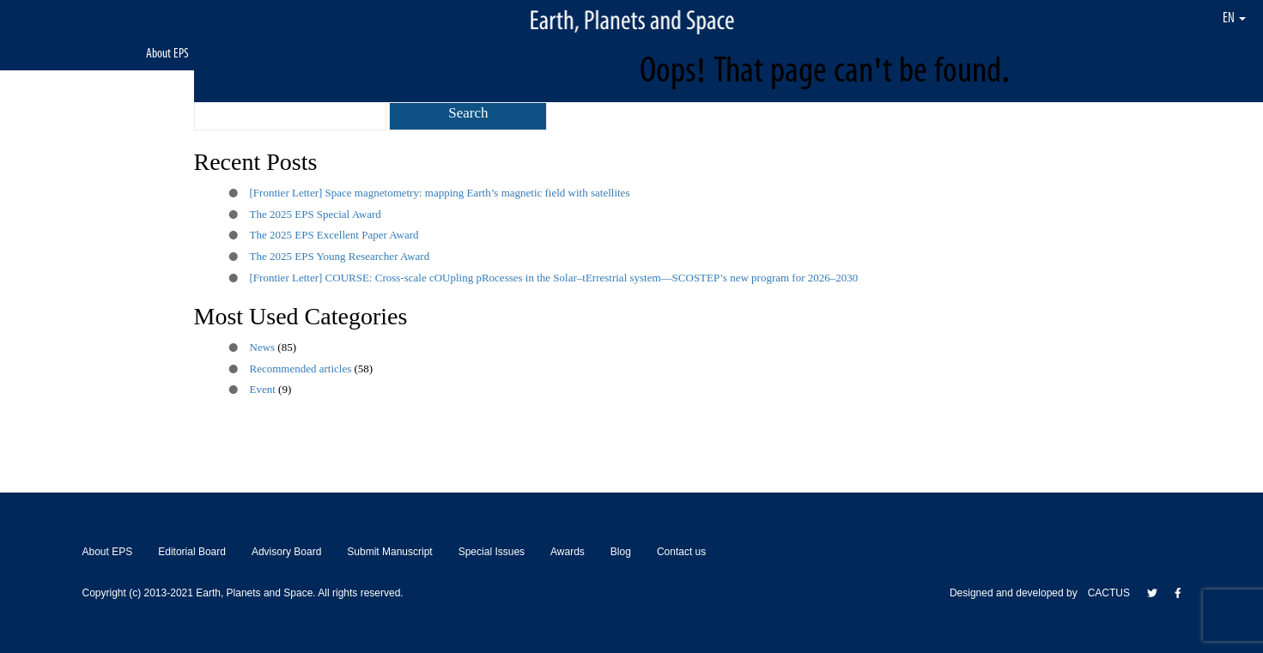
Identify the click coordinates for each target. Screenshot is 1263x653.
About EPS (167, 53)
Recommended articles (301, 368)
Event (263, 389)
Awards (567, 552)
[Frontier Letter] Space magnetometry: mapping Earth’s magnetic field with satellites (440, 192)
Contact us (681, 552)
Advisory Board (286, 552)
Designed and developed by (1019, 593)
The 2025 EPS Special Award (315, 214)
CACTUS (1109, 593)
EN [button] (1234, 17)
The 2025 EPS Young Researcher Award (340, 256)
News (263, 347)
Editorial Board (192, 552)
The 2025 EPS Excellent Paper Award (334, 234)
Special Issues (491, 552)
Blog (620, 552)
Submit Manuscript (389, 552)
